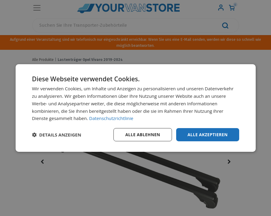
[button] (56, 134)
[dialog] (136, 108)
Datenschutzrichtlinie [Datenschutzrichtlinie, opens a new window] (111, 118)
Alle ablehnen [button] (141, 134)
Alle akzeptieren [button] (207, 134)
